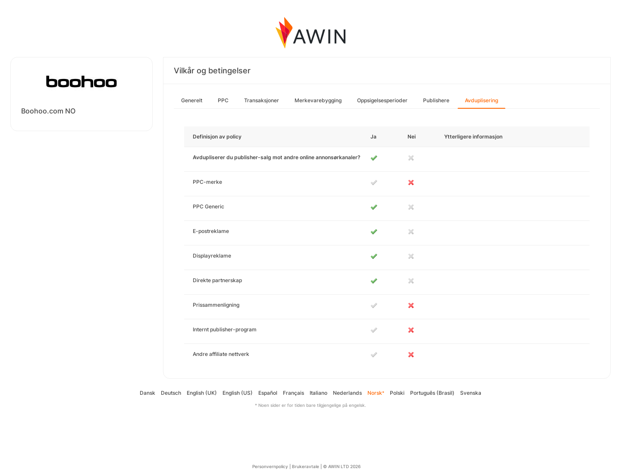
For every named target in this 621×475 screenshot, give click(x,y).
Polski (397, 393)
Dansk (147, 393)
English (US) (238, 393)
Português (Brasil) (432, 393)
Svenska (470, 393)
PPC (223, 100)
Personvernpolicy (270, 466)
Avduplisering (481, 100)
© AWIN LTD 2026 (342, 466)
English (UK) (202, 393)
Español (267, 393)
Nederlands (347, 393)
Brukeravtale (305, 466)
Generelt (191, 100)
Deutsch (171, 393)
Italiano (318, 393)
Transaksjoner (261, 100)
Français (293, 393)
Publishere (436, 100)
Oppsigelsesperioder (382, 100)
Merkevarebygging (318, 100)
